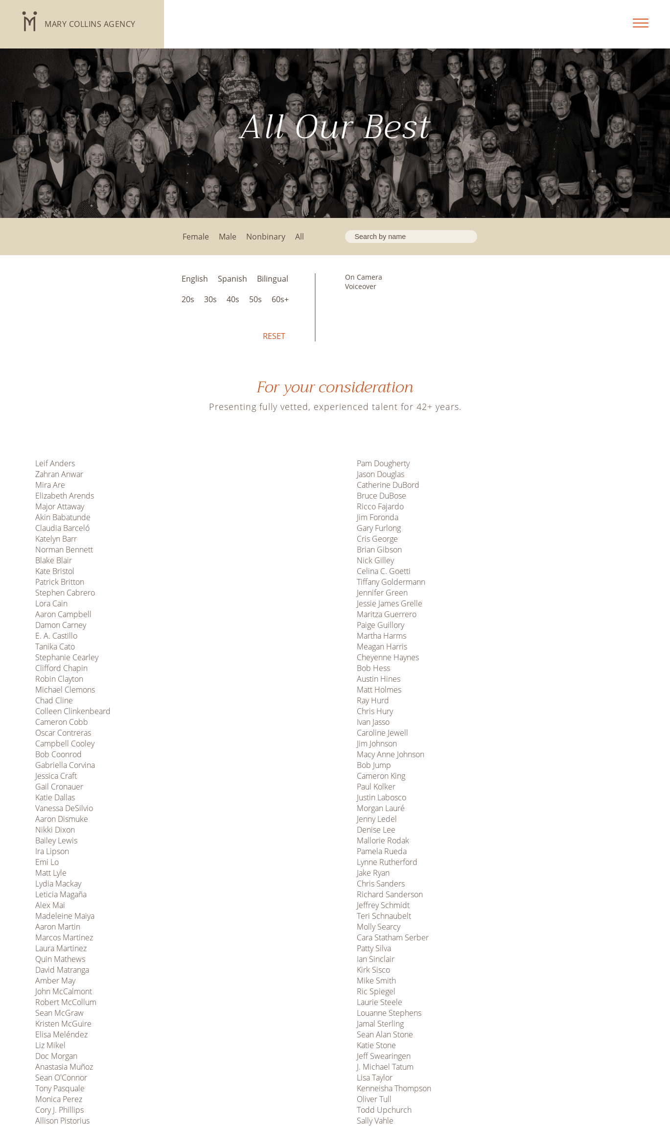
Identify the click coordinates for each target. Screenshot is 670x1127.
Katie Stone (376, 1045)
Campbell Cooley (64, 743)
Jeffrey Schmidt (383, 905)
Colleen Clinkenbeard (73, 711)
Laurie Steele (379, 1002)
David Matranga (62, 969)
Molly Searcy (378, 926)
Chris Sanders (381, 883)
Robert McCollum (65, 1002)
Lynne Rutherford (387, 862)
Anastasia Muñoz (64, 1066)
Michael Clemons (65, 689)
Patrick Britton (59, 581)
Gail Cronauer (59, 786)
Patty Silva (374, 948)
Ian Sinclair (375, 959)
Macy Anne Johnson (390, 754)
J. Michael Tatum (385, 1066)
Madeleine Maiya (64, 916)
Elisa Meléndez (61, 1034)
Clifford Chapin (61, 668)
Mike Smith (376, 980)
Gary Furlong (379, 528)
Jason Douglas (380, 474)
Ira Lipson (52, 851)
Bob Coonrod (58, 754)
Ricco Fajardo (380, 506)
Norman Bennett (64, 549)
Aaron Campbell (63, 614)
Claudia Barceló (62, 528)
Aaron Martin (57, 926)
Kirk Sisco (373, 969)
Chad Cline (54, 700)
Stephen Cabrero (65, 592)
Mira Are (50, 485)
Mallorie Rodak (383, 840)
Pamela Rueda (382, 851)
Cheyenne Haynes (388, 657)
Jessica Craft (56, 775)
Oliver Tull (374, 1099)
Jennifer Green (382, 592)
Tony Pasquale (60, 1088)
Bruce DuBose (381, 495)
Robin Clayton (59, 678)
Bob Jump (374, 765)
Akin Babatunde (63, 517)
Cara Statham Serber (393, 937)
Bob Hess (373, 668)
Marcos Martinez (64, 937)
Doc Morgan (56, 1056)
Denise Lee (376, 829)
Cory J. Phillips (59, 1109)
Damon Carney (60, 625)
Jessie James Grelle (389, 603)
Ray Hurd (373, 700)
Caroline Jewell (382, 732)
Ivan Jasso (373, 722)
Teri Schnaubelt (384, 916)
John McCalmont (63, 991)
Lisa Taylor (375, 1077)
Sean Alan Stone (385, 1034)
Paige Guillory (380, 625)
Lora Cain (51, 603)
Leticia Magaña (61, 894)
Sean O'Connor (61, 1077)
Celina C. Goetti (384, 571)
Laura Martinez (61, 948)
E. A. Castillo (56, 635)
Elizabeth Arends (64, 495)
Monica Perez (58, 1099)
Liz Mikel (50, 1045)
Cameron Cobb (61, 722)
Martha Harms (381, 635)
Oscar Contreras (63, 732)
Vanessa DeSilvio (64, 808)
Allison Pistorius (62, 1120)
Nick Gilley (375, 560)
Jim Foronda (377, 517)
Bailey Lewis (56, 840)
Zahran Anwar (59, 474)
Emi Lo (47, 862)
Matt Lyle (51, 872)
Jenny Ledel (377, 819)
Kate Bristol (54, 571)
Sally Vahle (375, 1120)
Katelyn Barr (56, 538)
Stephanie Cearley (66, 657)
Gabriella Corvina (65, 765)
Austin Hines (378, 678)
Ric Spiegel (376, 991)
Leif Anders (55, 463)
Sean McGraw (59, 1012)
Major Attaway (59, 506)
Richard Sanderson (390, 894)
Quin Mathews (60, 959)
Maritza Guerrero (386, 614)
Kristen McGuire (63, 1023)
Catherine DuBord (388, 485)
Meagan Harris (382, 646)
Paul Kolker (376, 786)
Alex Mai (50, 905)
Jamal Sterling (380, 1023)
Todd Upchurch (384, 1109)
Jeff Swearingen (384, 1056)
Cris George (377, 538)
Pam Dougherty (383, 463)
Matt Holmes (379, 689)
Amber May (55, 980)
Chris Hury (375, 711)
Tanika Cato (55, 646)
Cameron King (381, 775)
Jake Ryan (373, 872)
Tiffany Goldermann (391, 581)
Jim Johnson (377, 743)
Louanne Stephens (389, 1012)
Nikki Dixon (55, 829)
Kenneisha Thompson (394, 1088)
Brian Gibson (379, 549)
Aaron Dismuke (61, 819)
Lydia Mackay (58, 883)
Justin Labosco (381, 797)
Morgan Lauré (381, 808)
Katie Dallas (55, 797)
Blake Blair (53, 560)
